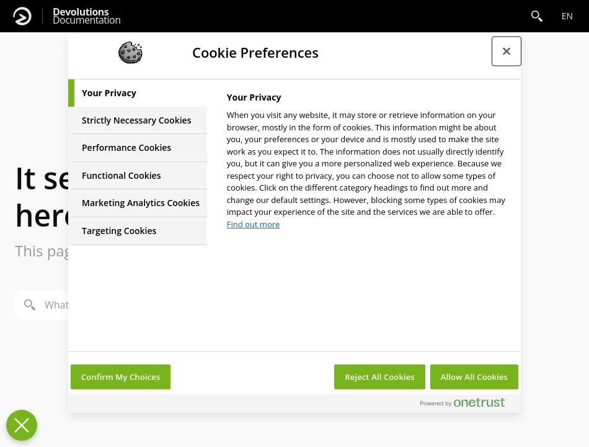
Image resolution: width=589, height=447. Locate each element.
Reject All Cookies (379, 376)
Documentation (86, 16)
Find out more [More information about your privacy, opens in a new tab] (253, 224)
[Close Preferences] (21, 425)
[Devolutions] (22, 16)
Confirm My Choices (120, 376)
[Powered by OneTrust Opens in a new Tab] (467, 405)
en (567, 16)
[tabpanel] (368, 164)
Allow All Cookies (474, 376)
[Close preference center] (506, 51)
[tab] (137, 93)
